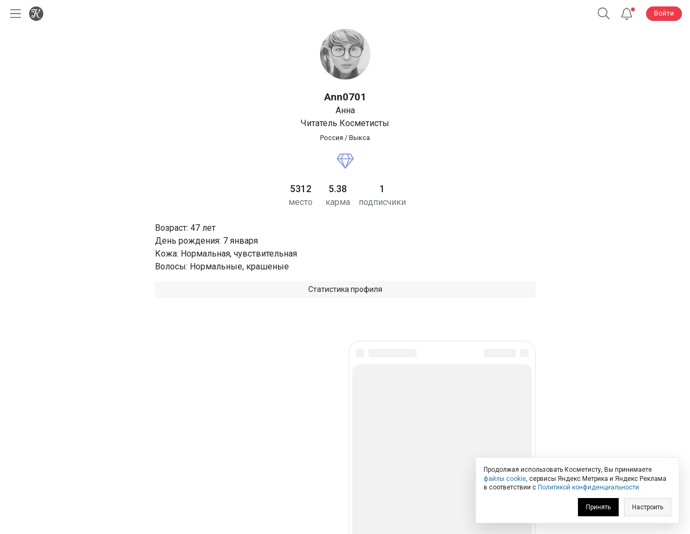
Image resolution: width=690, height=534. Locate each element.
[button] (603, 13)
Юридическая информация (345, 450)
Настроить (647, 507)
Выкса (359, 138)
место (300, 202)
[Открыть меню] (13, 13)
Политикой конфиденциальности (588, 487)
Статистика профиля (345, 289)
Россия (331, 138)
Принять (598, 507)
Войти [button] (664, 13)
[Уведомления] (626, 13)
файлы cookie (505, 478)
